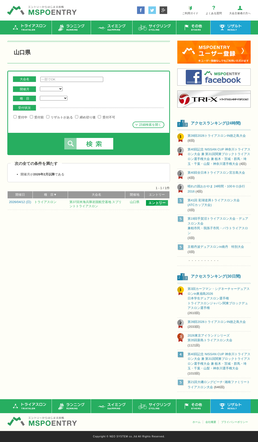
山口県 (134, 202)
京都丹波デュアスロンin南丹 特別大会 (216, 247)
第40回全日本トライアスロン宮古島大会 (216, 172)
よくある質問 (214, 13)
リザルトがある (59, 117)
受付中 (20, 117)
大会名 (96, 194)
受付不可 (106, 117)
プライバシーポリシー (234, 421)
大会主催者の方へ (240, 13)
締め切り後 (85, 117)
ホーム (196, 421)
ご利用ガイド (190, 13)
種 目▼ (50, 194)
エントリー (157, 194)
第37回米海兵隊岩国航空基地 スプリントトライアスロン (95, 204)
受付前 (37, 117)
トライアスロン (45, 202)
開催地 (134, 194)
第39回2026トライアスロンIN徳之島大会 (217, 135)
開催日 (20, 194)
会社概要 (210, 421)
